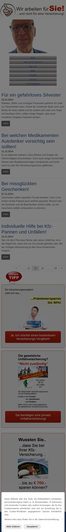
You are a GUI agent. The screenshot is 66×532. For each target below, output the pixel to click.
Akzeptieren (32, 526)
